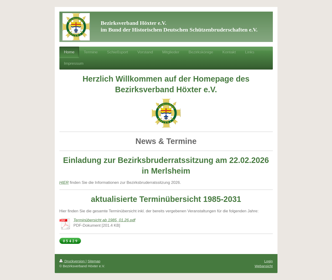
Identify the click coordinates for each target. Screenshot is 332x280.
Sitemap (93, 261)
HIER (64, 182)
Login (268, 261)
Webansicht (264, 266)
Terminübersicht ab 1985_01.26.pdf (104, 220)
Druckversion (72, 261)
